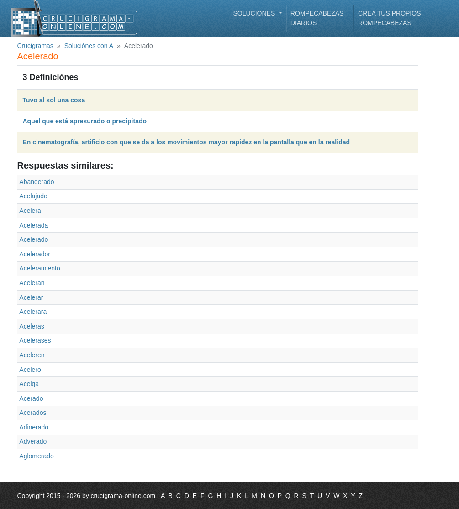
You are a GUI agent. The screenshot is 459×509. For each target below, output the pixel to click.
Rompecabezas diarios (317, 18)
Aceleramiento (39, 268)
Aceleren (31, 355)
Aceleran (31, 282)
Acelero (30, 369)
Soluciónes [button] (255, 13)
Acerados (32, 412)
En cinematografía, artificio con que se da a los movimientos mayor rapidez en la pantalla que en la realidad (186, 142)
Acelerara (33, 311)
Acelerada (33, 225)
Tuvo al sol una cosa (54, 100)
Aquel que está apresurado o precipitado (85, 121)
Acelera (30, 210)
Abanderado (36, 182)
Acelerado (33, 239)
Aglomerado (36, 456)
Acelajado (33, 196)
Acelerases (35, 340)
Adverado (33, 441)
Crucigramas (35, 45)
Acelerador (34, 254)
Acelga (29, 383)
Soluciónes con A (88, 45)
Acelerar (31, 297)
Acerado (31, 398)
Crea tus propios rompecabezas (389, 18)
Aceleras (31, 326)
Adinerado (33, 427)
